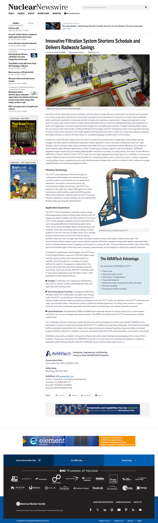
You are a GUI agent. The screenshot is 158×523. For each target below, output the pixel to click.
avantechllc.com (67, 376)
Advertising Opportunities (103, 502)
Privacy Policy (104, 521)
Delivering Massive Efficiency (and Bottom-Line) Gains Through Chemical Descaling (18, 56)
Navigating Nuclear (123, 502)
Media (139, 521)
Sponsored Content (76, 52)
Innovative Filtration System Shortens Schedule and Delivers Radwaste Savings (93, 43)
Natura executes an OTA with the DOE (20, 72)
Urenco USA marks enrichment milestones (22, 43)
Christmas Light (13, 28)
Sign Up (31, 13)
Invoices (130, 521)
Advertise (56, 13)
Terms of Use (119, 521)
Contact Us (137, 502)
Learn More (66, 28)
